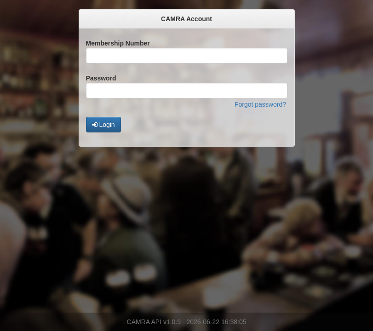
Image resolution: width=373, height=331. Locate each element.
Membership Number (118, 43)
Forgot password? (260, 104)
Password (101, 78)
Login (103, 124)
